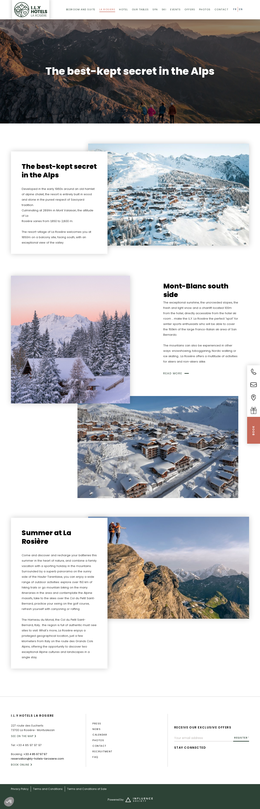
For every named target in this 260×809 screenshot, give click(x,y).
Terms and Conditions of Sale (86, 789)
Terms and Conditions (48, 789)
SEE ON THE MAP (22, 736)
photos (98, 740)
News (96, 729)
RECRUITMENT (102, 751)
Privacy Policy (20, 789)
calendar (99, 734)
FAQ (95, 757)
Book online (20, 764)
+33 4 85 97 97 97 (29, 745)
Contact (99, 746)
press (96, 723)
